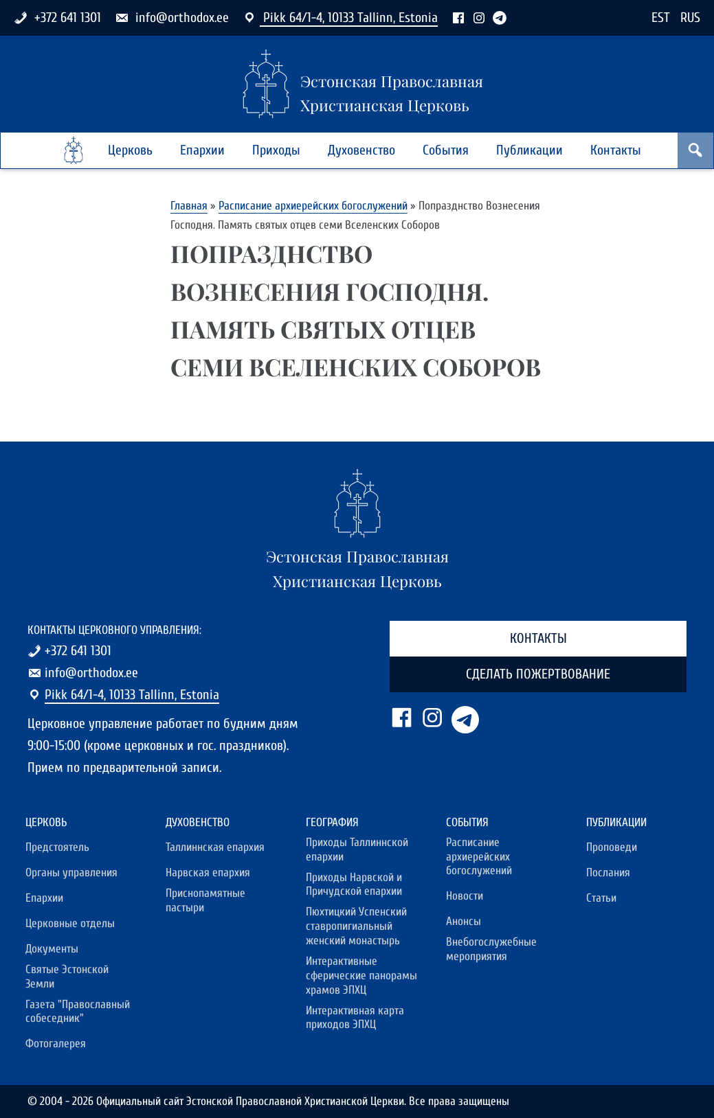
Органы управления (71, 873)
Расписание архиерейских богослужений (313, 205)
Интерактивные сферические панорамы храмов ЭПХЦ (361, 976)
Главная (189, 205)
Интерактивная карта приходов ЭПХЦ (355, 1018)
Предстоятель (57, 847)
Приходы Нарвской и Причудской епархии (354, 885)
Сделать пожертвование (538, 674)
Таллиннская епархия (215, 847)
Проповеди (611, 847)
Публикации (529, 150)
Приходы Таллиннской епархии (357, 850)
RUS (690, 17)
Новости (464, 896)
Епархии (202, 150)
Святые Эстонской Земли (67, 977)
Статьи (601, 898)
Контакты (615, 150)
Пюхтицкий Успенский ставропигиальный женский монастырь (356, 926)
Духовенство (361, 150)
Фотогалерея (55, 1044)
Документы (51, 949)
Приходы (276, 150)
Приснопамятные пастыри (205, 901)
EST (660, 17)
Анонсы (463, 921)
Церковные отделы (70, 924)
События (446, 150)
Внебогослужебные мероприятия (491, 949)
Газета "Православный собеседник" (77, 1012)
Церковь (130, 150)
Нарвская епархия (208, 873)
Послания (608, 873)
